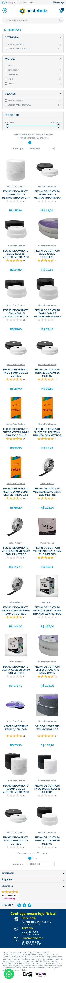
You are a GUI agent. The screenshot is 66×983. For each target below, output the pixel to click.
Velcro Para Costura (16, 186)
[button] (4, 10)
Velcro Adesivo (47, 483)
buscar (60, 20)
